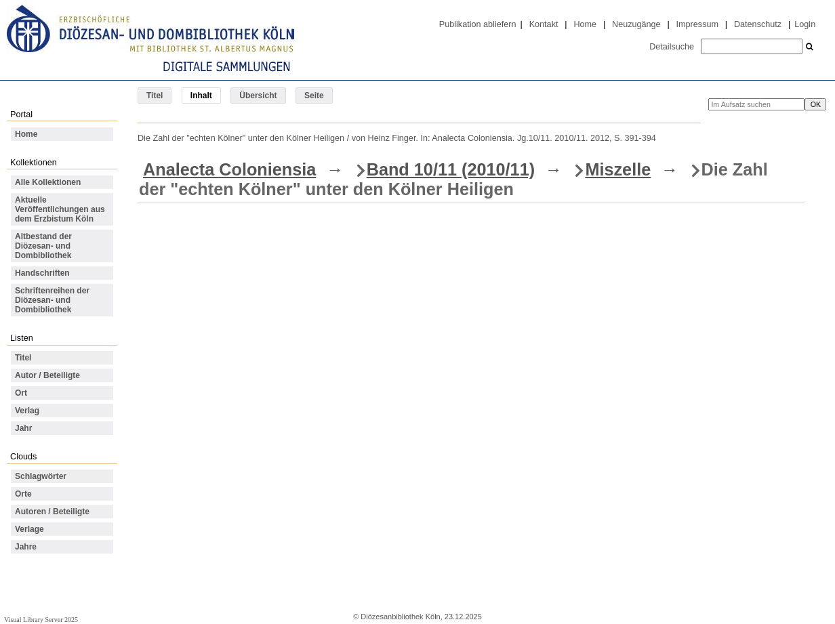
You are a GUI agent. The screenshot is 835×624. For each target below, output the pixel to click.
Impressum (697, 24)
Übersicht (258, 95)
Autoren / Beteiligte (52, 511)
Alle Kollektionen (48, 182)
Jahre (26, 547)
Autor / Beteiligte (47, 375)
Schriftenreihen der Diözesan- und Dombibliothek (52, 300)
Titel (154, 95)
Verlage (29, 529)
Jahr (23, 428)
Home (584, 24)
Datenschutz (757, 24)
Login (804, 24)
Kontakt (543, 24)
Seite (314, 95)
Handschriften (42, 273)
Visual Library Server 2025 (41, 619)
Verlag (27, 410)
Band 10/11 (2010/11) (451, 169)
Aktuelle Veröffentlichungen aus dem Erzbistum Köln (60, 209)
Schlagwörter (40, 476)
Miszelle (618, 169)
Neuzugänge (636, 24)
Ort (21, 393)
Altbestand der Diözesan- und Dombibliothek (43, 246)
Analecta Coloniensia (229, 169)
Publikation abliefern (477, 24)
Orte (23, 494)
